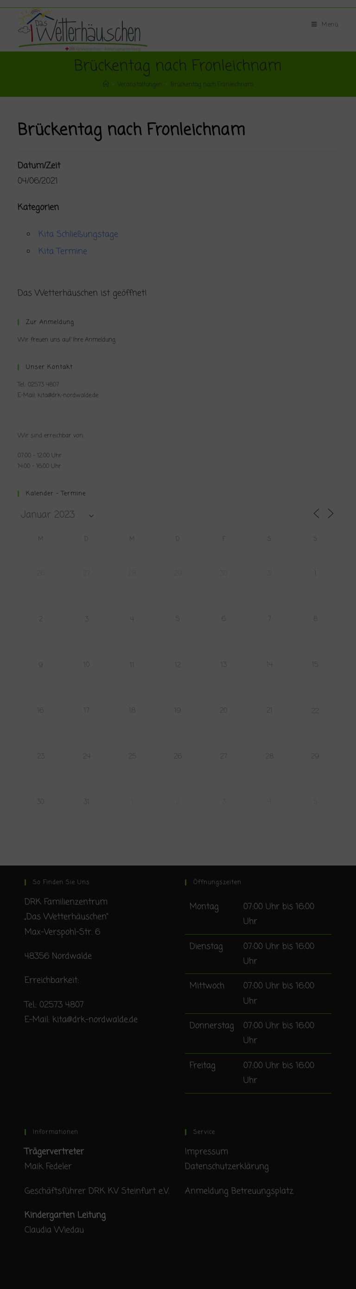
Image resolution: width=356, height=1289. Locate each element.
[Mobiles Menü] (325, 25)
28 (132, 574)
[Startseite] (106, 84)
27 (86, 574)
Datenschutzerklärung (227, 1166)
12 (178, 665)
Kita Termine (62, 251)
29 (178, 574)
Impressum (206, 1151)
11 (132, 665)
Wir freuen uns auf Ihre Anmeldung (66, 339)
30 (224, 574)
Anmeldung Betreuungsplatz (239, 1191)
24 (86, 757)
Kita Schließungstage (78, 234)
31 (270, 574)
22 (315, 711)
